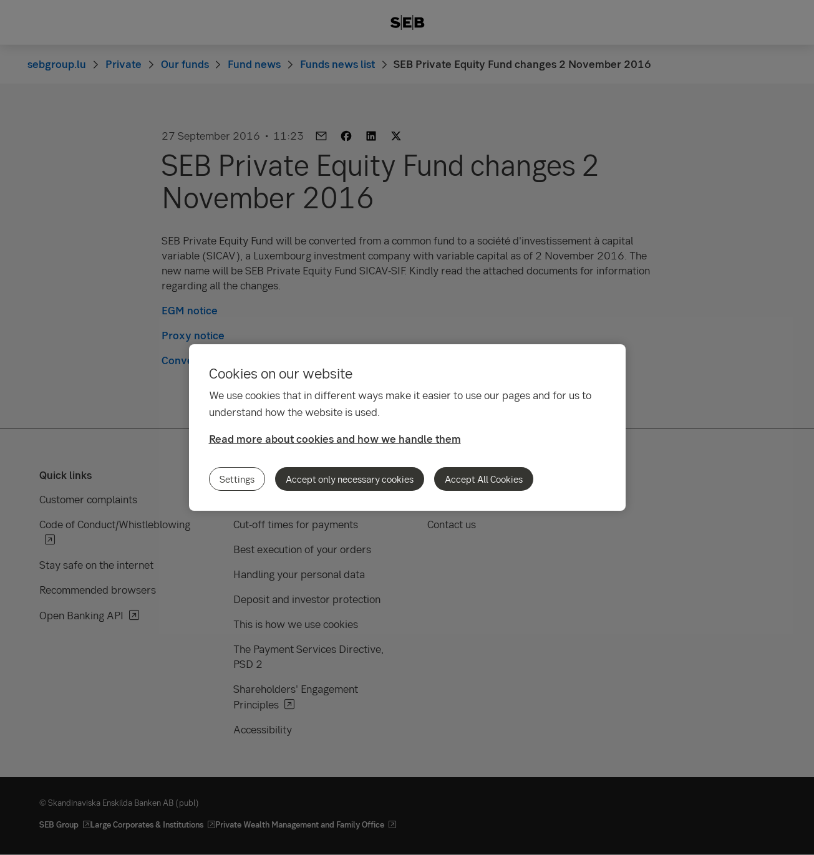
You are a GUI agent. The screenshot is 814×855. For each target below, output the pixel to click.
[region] (407, 427)
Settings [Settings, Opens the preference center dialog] (237, 479)
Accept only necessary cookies (350, 479)
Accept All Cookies (484, 479)
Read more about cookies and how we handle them (335, 439)
